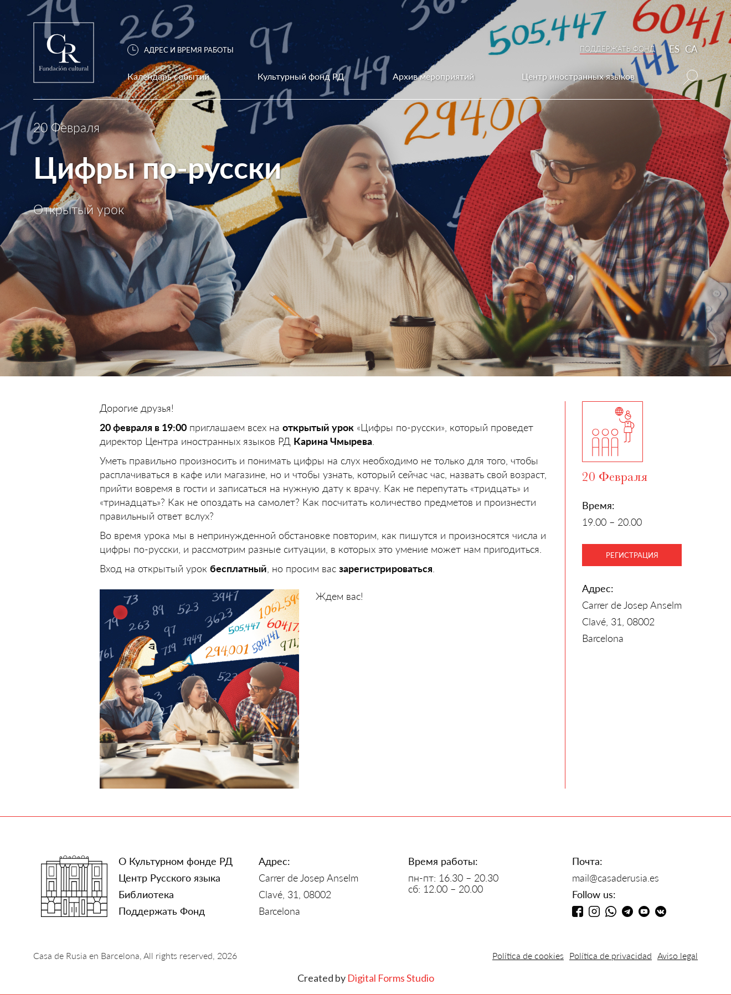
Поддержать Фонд (162, 910)
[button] (186, 50)
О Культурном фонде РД (176, 861)
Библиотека (146, 894)
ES (674, 49)
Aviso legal (677, 955)
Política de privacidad (610, 955)
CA (691, 49)
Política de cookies (528, 955)
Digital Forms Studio (390, 978)
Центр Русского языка (169, 877)
